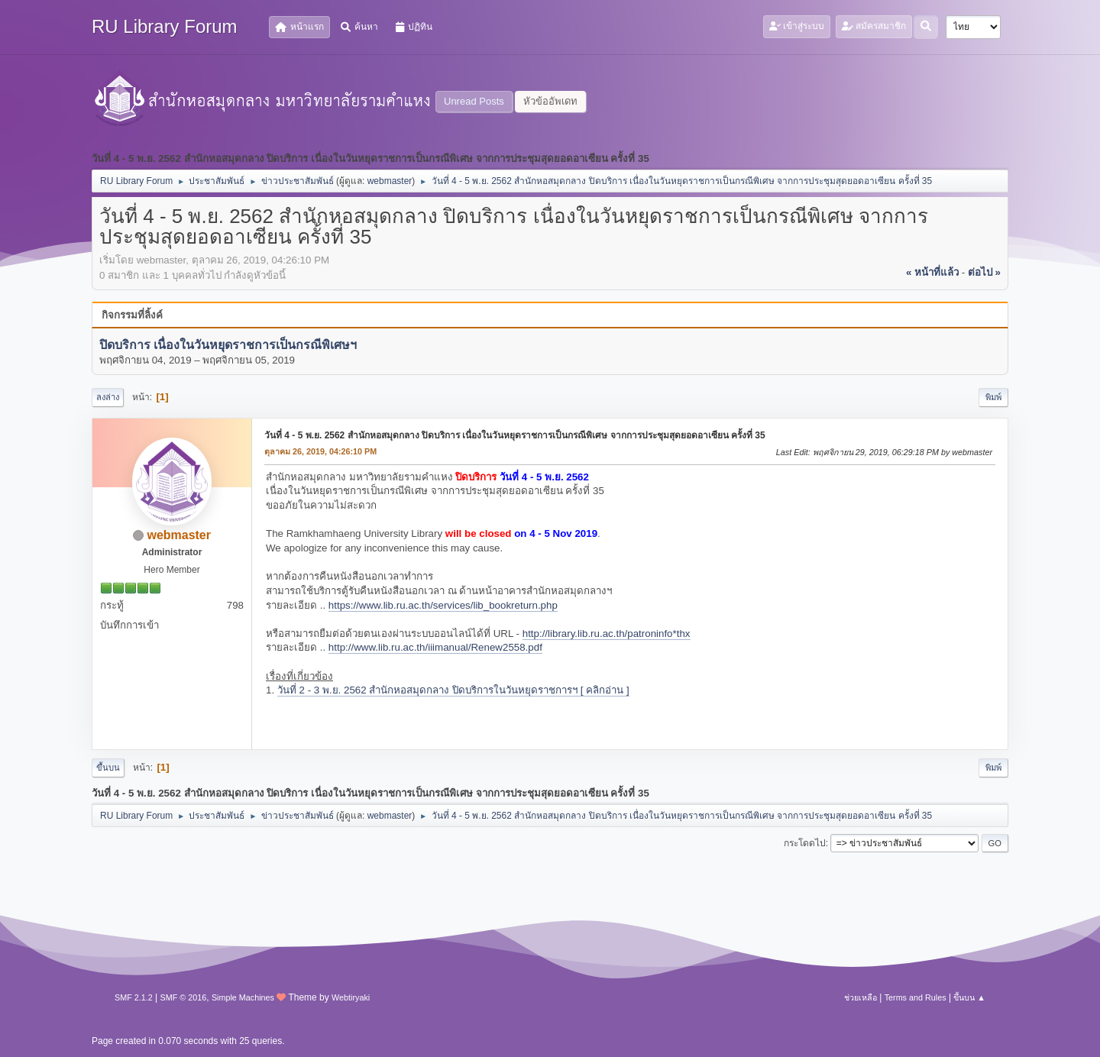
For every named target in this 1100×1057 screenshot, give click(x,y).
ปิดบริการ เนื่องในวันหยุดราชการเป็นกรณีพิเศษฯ (228, 344)
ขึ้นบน (108, 767)
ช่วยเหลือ (860, 997)
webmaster (389, 181)
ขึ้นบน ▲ (969, 997)
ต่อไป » (984, 272)
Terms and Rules (915, 997)
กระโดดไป (805, 843)
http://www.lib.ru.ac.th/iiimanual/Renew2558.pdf (435, 647)
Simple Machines (243, 997)
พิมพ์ (993, 397)
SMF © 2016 (183, 997)
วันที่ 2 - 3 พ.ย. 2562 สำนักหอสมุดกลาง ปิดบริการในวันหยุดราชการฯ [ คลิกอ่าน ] (453, 690)
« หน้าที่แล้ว (932, 272)
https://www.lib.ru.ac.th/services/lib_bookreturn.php (443, 605)
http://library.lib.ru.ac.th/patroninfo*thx (606, 633)
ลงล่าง (107, 397)
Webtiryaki (351, 997)
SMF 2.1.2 (134, 997)
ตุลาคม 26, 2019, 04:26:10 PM (320, 451)
